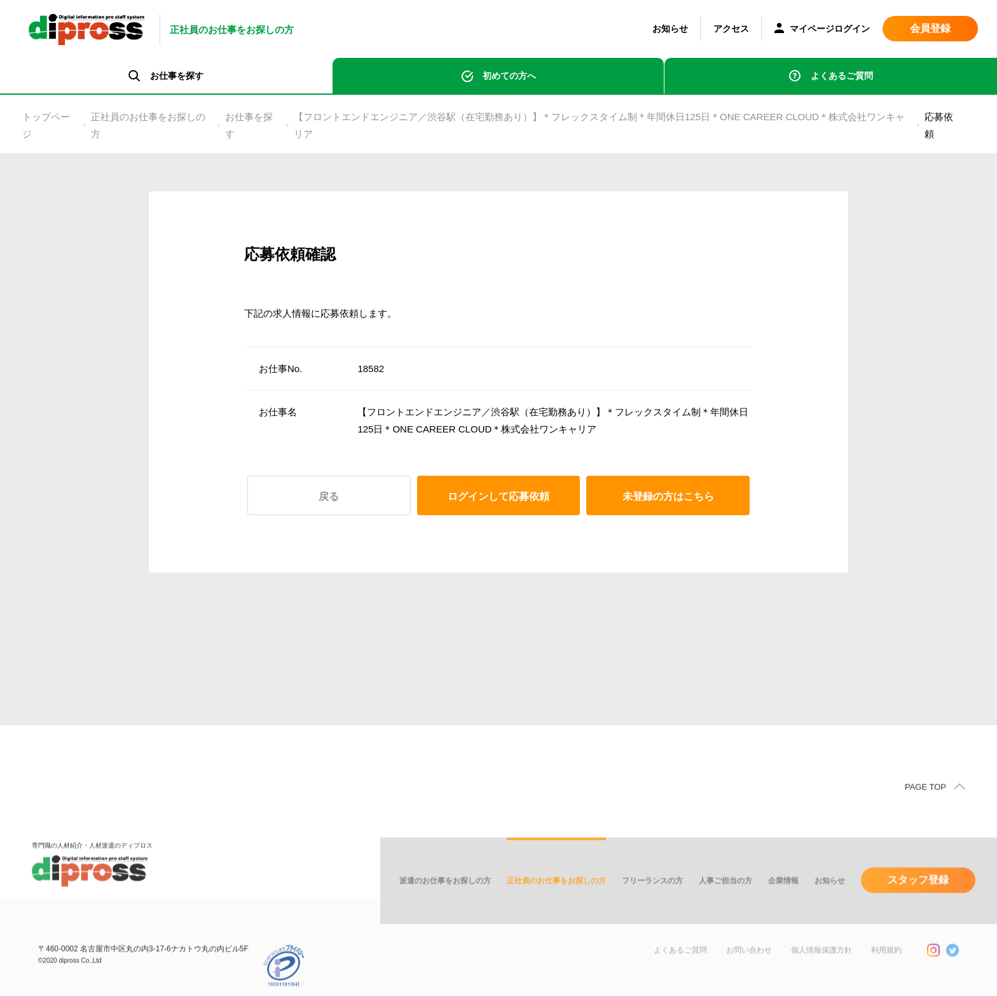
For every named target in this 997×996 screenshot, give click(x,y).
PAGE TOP (925, 808)
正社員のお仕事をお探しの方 (148, 125)
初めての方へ (509, 76)
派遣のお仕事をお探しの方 (445, 901)
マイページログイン (822, 29)
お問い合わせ (749, 971)
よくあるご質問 (842, 76)
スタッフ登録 (918, 901)
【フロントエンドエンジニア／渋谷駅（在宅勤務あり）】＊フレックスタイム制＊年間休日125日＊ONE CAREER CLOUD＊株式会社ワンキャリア (599, 125)
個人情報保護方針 (821, 971)
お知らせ (670, 29)
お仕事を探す (249, 125)
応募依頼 (939, 125)
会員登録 (930, 28)
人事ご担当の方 (725, 901)
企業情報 (783, 901)
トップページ (46, 125)
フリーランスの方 (652, 901)
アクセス (731, 29)
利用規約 (886, 971)
